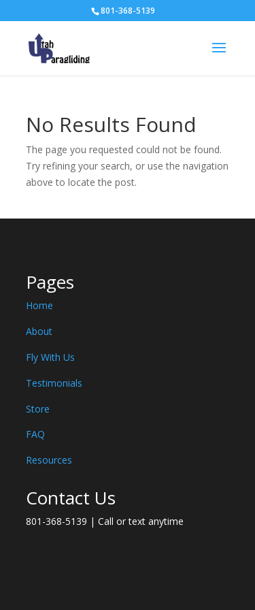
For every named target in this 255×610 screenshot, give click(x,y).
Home (39, 305)
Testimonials (54, 382)
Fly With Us (50, 357)
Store (38, 408)
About (39, 331)
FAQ (35, 434)
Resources (49, 459)
